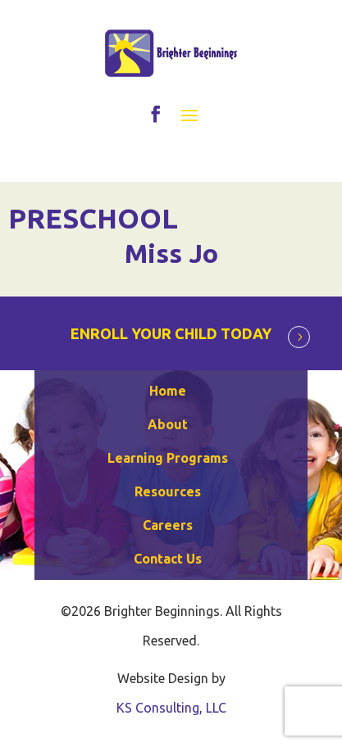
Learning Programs (167, 457)
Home (167, 390)
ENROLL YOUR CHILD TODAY (171, 333)
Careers (168, 525)
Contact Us (168, 558)
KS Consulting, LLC (171, 707)
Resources (168, 491)
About (168, 424)
